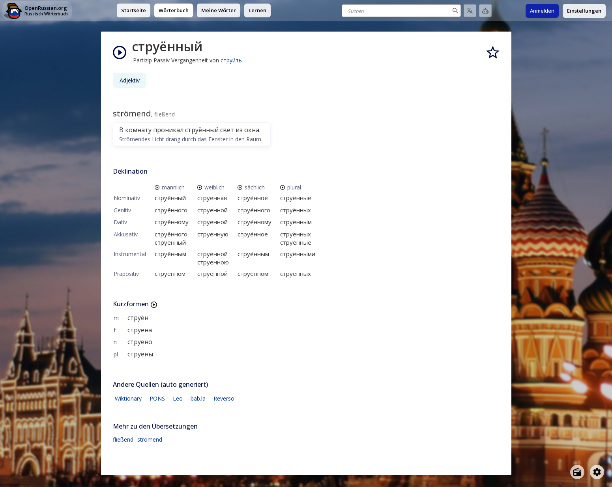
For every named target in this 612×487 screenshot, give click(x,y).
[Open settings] (597, 472)
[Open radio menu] (577, 472)
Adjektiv (130, 80)
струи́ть (231, 60)
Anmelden (542, 10)
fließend (123, 439)
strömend (149, 439)
